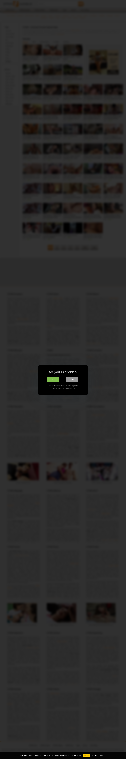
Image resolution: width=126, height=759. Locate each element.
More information (98, 755)
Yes (52, 379)
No (72, 379)
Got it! (86, 755)
